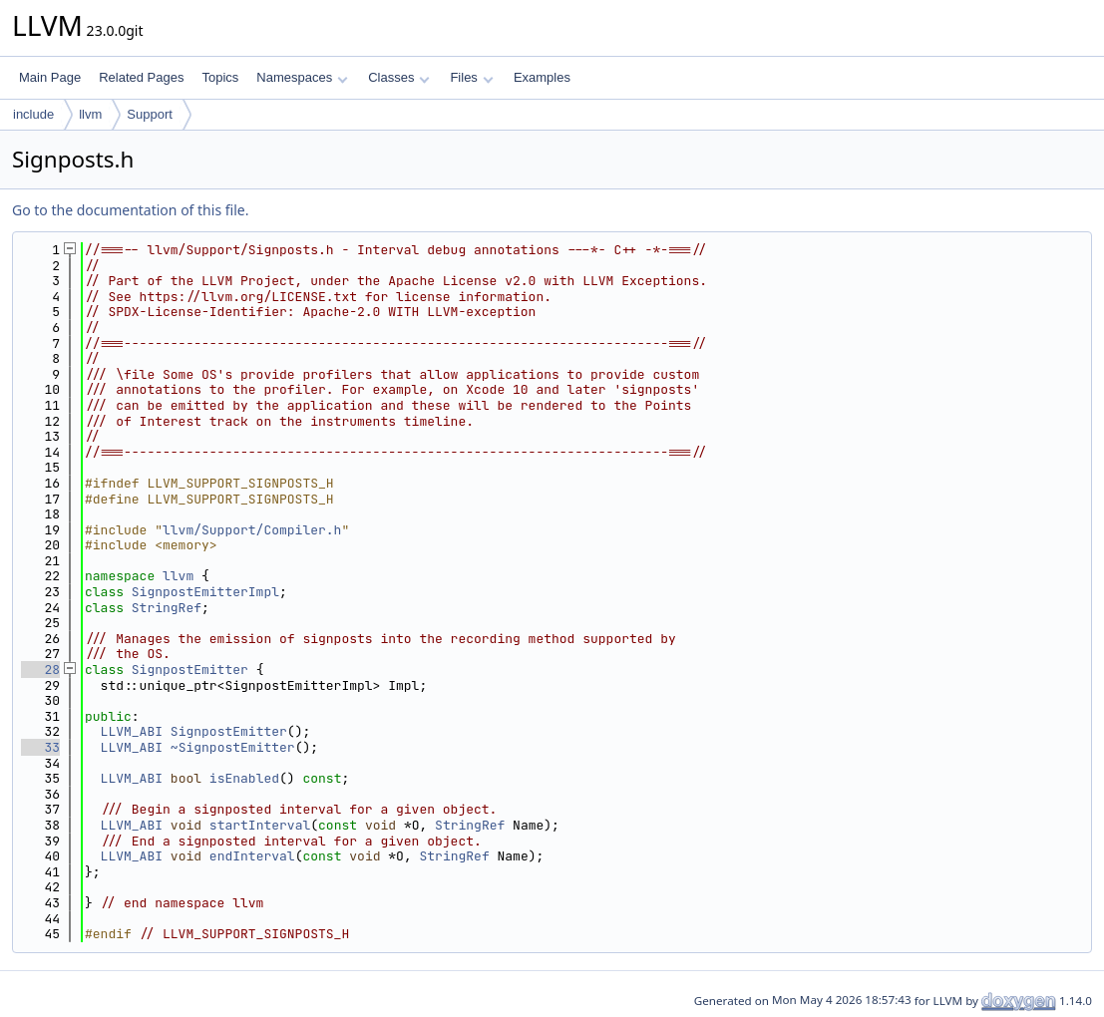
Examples (542, 77)
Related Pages (141, 77)
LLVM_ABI (132, 731)
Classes (399, 77)
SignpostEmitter (190, 669)
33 (40, 747)
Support (150, 114)
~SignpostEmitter (233, 747)
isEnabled (244, 778)
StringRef (166, 607)
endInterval (252, 856)
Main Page (50, 77)
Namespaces (301, 77)
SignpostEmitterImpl (205, 591)
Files (471, 77)
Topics (219, 77)
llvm (90, 114)
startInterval (259, 825)
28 (40, 669)
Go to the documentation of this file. (130, 209)
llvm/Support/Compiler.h (252, 529)
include (33, 114)
